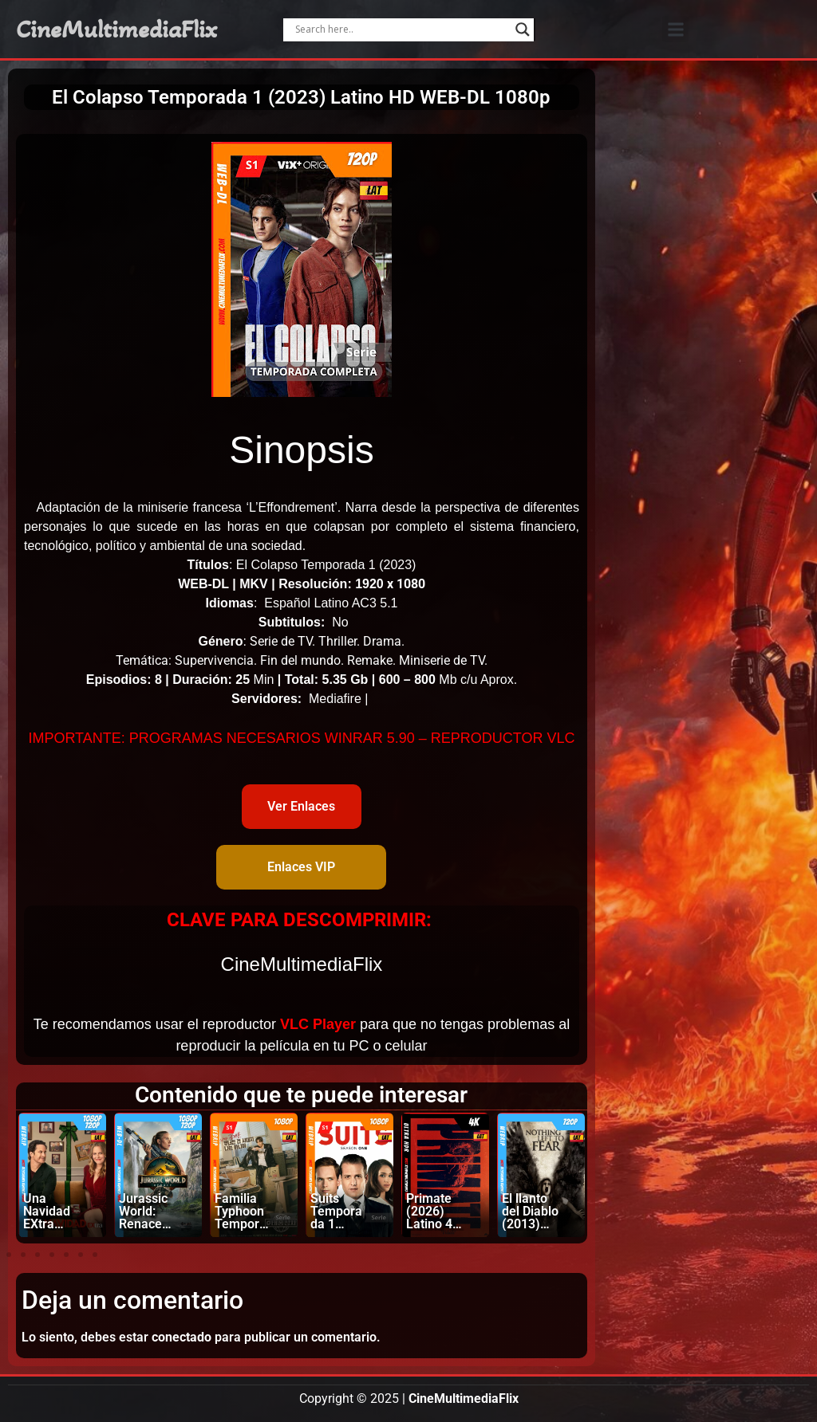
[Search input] (401, 29)
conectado (181, 1337)
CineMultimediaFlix (116, 29)
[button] (675, 29)
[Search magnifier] (522, 29)
